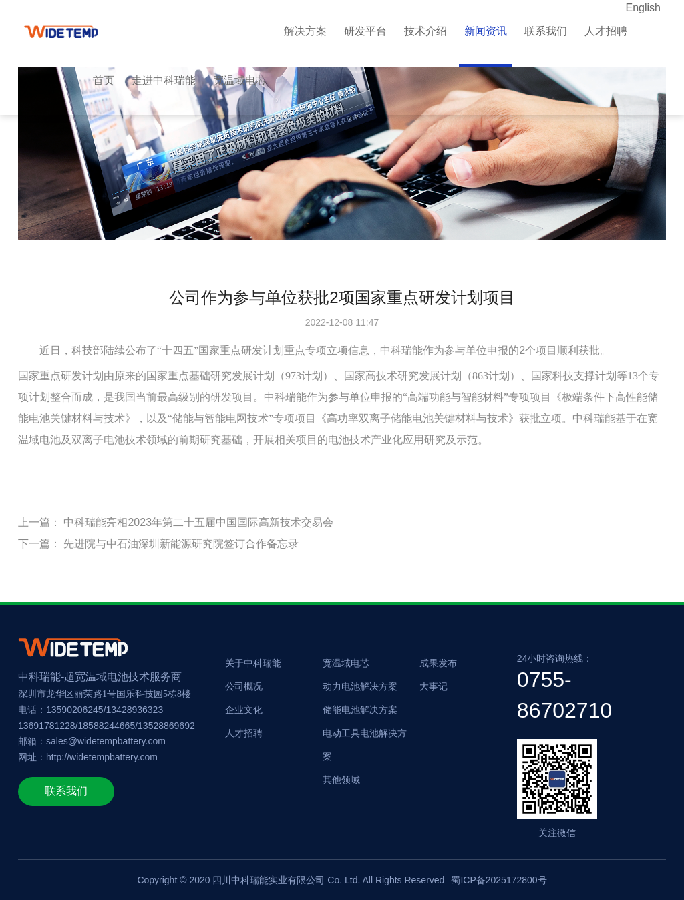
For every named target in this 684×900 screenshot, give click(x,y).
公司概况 (244, 686)
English (643, 7)
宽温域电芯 (240, 80)
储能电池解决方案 (360, 709)
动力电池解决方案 (360, 686)
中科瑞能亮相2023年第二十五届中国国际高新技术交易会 (198, 522)
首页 (103, 80)
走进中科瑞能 (164, 80)
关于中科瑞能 (253, 663)
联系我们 (66, 791)
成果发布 (438, 663)
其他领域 (341, 779)
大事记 (433, 686)
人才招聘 (244, 733)
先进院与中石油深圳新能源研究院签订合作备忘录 (181, 543)
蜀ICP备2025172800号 (498, 880)
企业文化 (244, 709)
